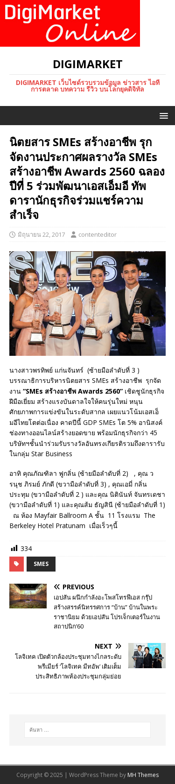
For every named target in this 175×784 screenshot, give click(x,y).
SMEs (41, 564)
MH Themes (143, 775)
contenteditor (97, 234)
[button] (162, 115)
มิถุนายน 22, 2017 (41, 234)
